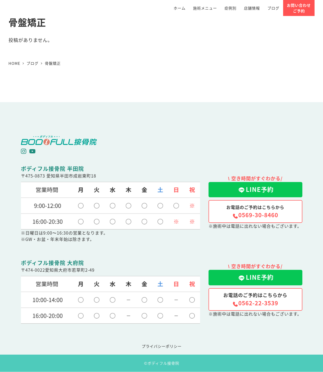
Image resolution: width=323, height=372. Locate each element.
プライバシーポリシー (162, 346)
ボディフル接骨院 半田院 (52, 168)
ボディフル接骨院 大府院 (52, 263)
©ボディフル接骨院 (161, 363)
